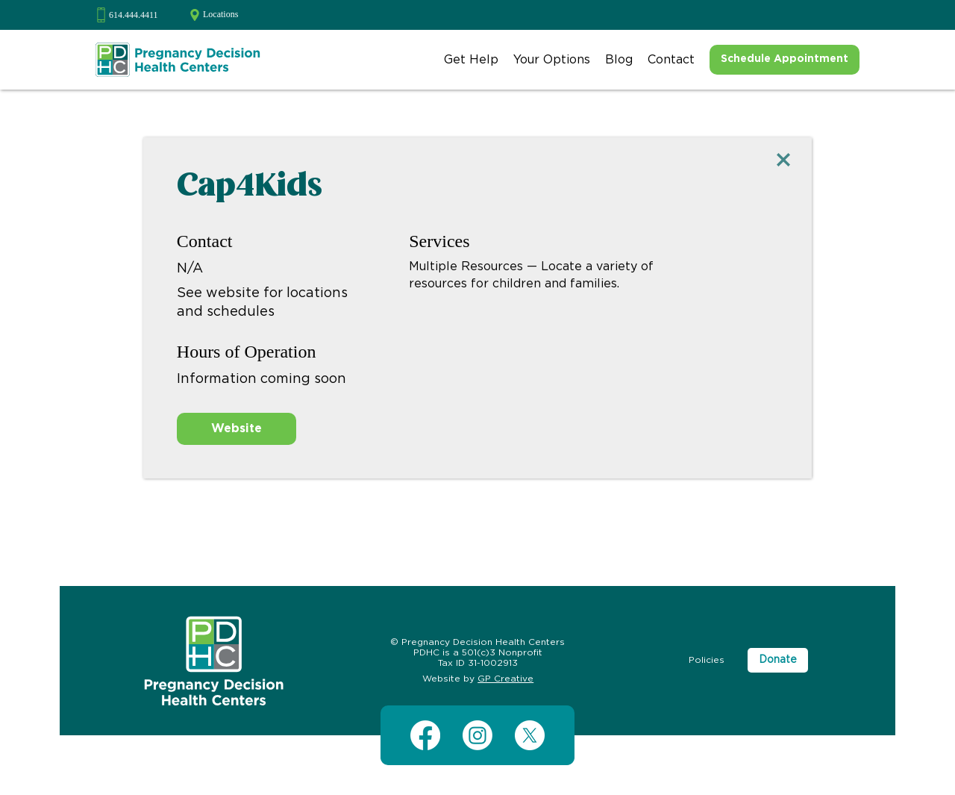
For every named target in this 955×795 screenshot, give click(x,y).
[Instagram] (477, 735)
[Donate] (778, 660)
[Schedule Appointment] (785, 60)
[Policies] (706, 660)
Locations (220, 14)
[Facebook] (425, 735)
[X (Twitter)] (530, 735)
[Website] (236, 429)
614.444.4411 (133, 15)
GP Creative (505, 678)
